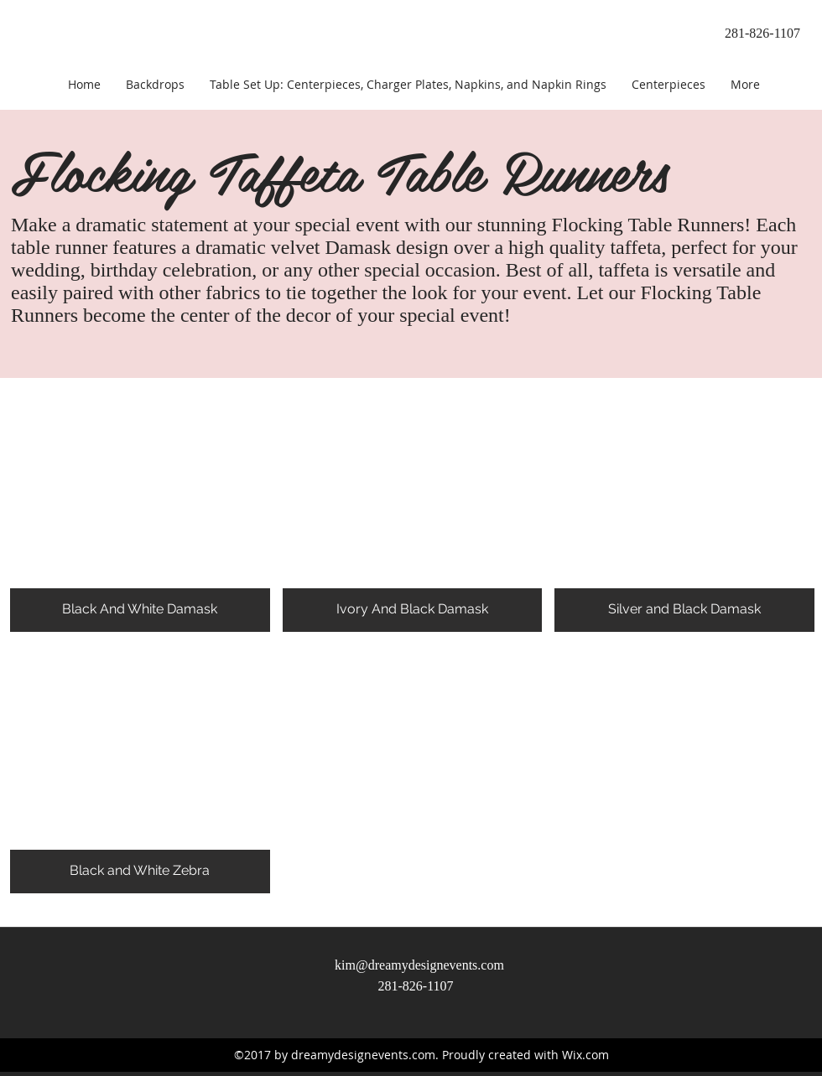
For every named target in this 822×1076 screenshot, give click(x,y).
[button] (140, 507)
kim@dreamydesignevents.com (419, 965)
